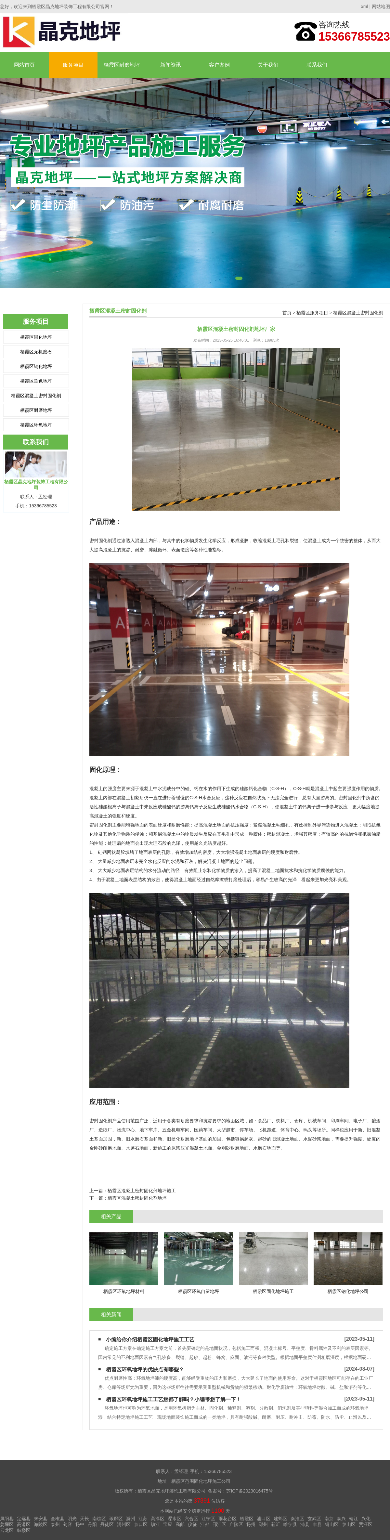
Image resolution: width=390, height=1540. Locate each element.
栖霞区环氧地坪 (36, 424)
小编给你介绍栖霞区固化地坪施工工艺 (150, 1339)
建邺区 (280, 1518)
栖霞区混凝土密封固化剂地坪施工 (142, 1190)
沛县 (304, 1524)
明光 (72, 1518)
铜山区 (332, 1524)
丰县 (317, 1524)
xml (364, 6)
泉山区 (349, 1524)
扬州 (250, 1524)
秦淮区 (297, 1518)
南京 (328, 1518)
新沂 (275, 1524)
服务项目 (73, 65)
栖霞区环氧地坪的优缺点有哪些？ (145, 1369)
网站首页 (24, 65)
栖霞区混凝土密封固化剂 (36, 395)
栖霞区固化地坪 (36, 337)
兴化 (365, 1518)
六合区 (191, 1518)
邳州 (263, 1524)
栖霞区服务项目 (312, 312)
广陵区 (236, 1524)
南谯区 (99, 1518)
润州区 (124, 1524)
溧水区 (174, 1518)
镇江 (155, 1524)
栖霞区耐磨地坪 (122, 65)
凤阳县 (7, 1518)
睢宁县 (290, 1524)
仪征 (192, 1524)
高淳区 (157, 1518)
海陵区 (40, 1524)
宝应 (167, 1524)
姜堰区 (7, 1524)
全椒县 (57, 1518)
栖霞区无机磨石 (36, 351)
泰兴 (341, 1518)
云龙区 (7, 1530)
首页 (287, 312)
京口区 (141, 1524)
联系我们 (316, 65)
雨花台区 (227, 1518)
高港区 (24, 1524)
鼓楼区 (24, 1530)
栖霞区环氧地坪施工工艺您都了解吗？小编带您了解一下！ (173, 1399)
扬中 (79, 1524)
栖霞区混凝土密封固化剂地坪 (137, 1198)
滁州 (130, 1518)
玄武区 (314, 1518)
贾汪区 (365, 1524)
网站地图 (381, 6)
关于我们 (268, 65)
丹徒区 (107, 1524)
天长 (84, 1518)
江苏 (143, 1518)
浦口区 (263, 1518)
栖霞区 (247, 1518)
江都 (204, 1524)
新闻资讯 (170, 65)
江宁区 (208, 1518)
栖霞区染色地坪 (36, 381)
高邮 (180, 1524)
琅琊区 (116, 1518)
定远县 (24, 1518)
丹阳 (92, 1524)
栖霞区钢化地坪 (36, 366)
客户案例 (219, 65)
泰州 (55, 1524)
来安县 (40, 1518)
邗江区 (219, 1524)
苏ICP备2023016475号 (249, 1491)
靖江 (353, 1518)
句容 (67, 1524)
